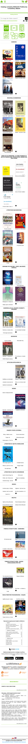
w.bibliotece (6, 667)
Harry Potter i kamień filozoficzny (11, 624)
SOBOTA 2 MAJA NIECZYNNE (8, 686)
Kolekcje (15, 20)
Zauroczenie (8, 635)
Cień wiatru (7, 627)
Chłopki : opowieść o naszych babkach (12, 632)
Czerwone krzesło (9, 642)
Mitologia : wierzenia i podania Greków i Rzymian (13, 625)
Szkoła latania (8, 636)
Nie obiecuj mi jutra (9, 643)
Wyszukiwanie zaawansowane (7, 20)
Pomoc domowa (8, 634)
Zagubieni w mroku (9, 644)
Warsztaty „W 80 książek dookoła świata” (11, 693)
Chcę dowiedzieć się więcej (7, 741)
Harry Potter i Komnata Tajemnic (11, 626)
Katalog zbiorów (14, 14)
